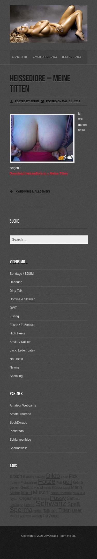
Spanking (16, 376)
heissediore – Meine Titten (40, 84)
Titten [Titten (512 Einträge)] (64, 510)
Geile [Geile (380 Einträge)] (78, 482)
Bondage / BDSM (22, 273)
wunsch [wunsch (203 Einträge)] (37, 515)
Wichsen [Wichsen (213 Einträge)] (25, 515)
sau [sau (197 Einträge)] (78, 498)
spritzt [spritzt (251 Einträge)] (38, 511)
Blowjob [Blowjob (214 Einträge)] (40, 476)
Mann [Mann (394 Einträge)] (76, 487)
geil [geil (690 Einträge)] (67, 482)
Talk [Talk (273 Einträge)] (46, 511)
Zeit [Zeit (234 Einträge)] (45, 516)
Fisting (14, 316)
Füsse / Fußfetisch (22, 325)
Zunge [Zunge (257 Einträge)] (54, 516)
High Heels (17, 333)
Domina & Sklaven (22, 299)
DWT (13, 308)
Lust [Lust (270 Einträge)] (66, 487)
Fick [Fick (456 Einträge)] (73, 476)
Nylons (14, 367)
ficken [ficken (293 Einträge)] (15, 482)
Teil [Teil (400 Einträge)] (54, 510)
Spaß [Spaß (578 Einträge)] (73, 504)
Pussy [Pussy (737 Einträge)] (58, 497)
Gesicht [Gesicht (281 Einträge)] (26, 487)
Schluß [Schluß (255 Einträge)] (29, 505)
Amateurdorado (45, 57)
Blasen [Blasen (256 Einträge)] (28, 477)
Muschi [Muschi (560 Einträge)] (41, 492)
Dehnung (16, 282)
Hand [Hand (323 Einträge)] (38, 487)
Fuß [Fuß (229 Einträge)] (59, 483)
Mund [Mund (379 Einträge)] (26, 492)
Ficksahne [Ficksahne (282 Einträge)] (28, 482)
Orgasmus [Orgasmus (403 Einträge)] (29, 498)
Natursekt (16, 359)
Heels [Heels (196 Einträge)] (47, 487)
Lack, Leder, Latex (22, 350)
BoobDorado (71, 57)
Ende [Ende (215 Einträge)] (64, 476)
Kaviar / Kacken (21, 342)
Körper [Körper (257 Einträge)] (57, 487)
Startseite (20, 57)
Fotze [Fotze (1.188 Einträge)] (47, 481)
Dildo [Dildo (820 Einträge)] (53, 475)
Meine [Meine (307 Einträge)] (15, 493)
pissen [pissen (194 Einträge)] (45, 498)
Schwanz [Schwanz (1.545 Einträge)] (50, 503)
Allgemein (42, 191)
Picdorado (17, 431)
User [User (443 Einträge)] (76, 510)
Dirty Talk (16, 291)
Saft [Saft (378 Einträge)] (71, 498)
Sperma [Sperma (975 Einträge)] (21, 509)
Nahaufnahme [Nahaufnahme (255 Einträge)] (61, 493)
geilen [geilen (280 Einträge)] (14, 487)
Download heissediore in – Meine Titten (39, 173)
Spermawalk (18, 448)
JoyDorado (51, 535)
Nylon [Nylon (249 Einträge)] (14, 499)
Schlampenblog (20, 439)
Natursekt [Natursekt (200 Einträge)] (79, 493)
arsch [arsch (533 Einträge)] (16, 476)
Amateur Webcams (23, 405)
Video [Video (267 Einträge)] (14, 516)
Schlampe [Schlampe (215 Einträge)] (16, 505)
